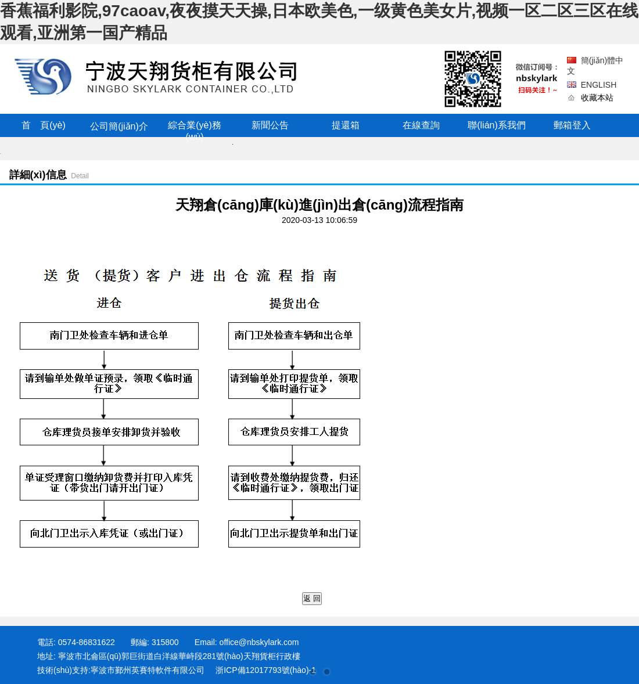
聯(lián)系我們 (497, 125)
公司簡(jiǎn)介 (119, 126)
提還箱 (346, 125)
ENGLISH (598, 84)
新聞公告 (270, 125)
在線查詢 (421, 125)
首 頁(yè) (43, 125)
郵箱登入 (572, 125)
